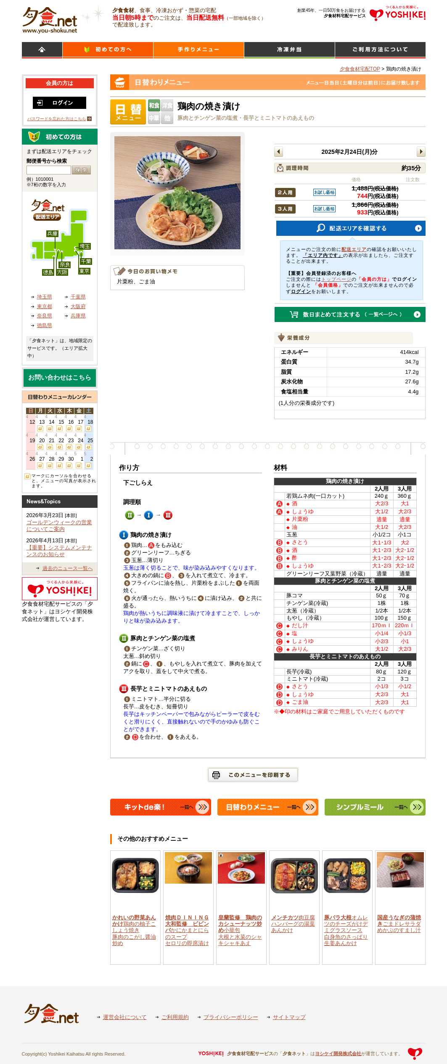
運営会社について (125, 1017)
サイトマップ (289, 1017)
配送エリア (354, 249)
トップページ (336, 279)
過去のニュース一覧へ (67, 568)
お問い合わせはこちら (59, 377)
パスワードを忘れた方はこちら (56, 118)
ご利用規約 (175, 1017)
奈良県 (44, 316)
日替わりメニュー (198, 50)
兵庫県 (78, 316)
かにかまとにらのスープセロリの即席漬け (187, 930)
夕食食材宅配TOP (360, 69)
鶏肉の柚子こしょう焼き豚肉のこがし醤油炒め (134, 930)
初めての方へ (108, 50)
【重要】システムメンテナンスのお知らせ (59, 551)
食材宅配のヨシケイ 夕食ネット (50, 19)
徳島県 (44, 325)
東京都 (44, 306)
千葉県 (78, 297)
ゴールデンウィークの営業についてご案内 (59, 526)
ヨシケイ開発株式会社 (338, 1053)
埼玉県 (44, 297)
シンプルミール (289, 50)
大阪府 (78, 306)
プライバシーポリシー (231, 1017)
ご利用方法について (380, 50)
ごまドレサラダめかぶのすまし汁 (399, 924)
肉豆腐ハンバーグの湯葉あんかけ (293, 924)
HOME (42, 50)
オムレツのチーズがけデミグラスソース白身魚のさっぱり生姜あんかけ (346, 930)
